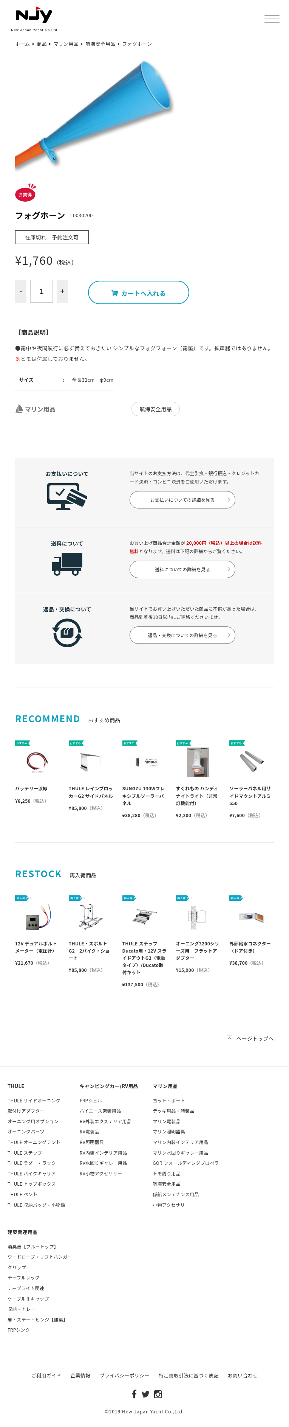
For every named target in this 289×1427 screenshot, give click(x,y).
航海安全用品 (155, 409)
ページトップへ (250, 1038)
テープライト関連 (26, 1288)
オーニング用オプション (33, 1121)
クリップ (17, 1267)
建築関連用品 (23, 1232)
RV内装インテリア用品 (103, 1152)
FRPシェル (91, 1100)
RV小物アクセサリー (101, 1173)
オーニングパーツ (26, 1131)
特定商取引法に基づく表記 (189, 1375)
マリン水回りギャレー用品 (180, 1152)
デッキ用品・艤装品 (173, 1110)
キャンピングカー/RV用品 (109, 1086)
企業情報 (80, 1375)
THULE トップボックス (32, 1183)
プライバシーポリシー (124, 1375)
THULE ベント (22, 1194)
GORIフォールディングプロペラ (186, 1163)
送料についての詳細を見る (193, 569)
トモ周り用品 (167, 1173)
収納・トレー (22, 1309)
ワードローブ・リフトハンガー (40, 1256)
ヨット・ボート (169, 1100)
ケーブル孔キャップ (28, 1298)
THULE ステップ (25, 1152)
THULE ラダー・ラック (32, 1163)
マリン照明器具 (169, 1131)
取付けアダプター (26, 1110)
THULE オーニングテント (34, 1142)
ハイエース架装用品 (100, 1110)
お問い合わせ (243, 1375)
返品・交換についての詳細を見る (190, 635)
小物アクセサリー (171, 1205)
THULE (16, 1086)
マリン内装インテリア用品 (180, 1142)
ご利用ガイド (46, 1375)
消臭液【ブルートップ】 (33, 1246)
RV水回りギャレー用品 (103, 1163)
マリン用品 (35, 408)
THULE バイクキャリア (32, 1173)
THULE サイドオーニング (34, 1100)
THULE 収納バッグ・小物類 (36, 1205)
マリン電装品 (167, 1121)
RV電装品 (89, 1131)
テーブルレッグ (24, 1277)
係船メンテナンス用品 (176, 1194)
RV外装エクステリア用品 (105, 1121)
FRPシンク (19, 1329)
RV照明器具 (92, 1142)
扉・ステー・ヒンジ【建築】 (38, 1319)
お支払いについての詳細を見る (191, 499)
